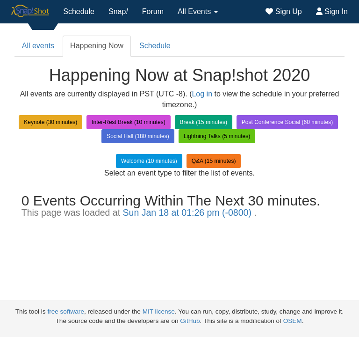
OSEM (292, 320)
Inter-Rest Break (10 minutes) (128, 122)
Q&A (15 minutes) (214, 161)
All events (38, 46)
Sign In (332, 11)
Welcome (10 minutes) (149, 161)
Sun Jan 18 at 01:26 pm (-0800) (188, 212)
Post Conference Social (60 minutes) (287, 122)
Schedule (78, 11)
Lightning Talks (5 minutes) (217, 136)
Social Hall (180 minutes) (138, 136)
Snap (118, 11)
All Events (198, 11)
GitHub (190, 320)
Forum (153, 11)
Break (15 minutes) (203, 122)
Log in (202, 94)
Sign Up (284, 11)
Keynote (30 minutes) (50, 122)
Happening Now (96, 46)
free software (65, 311)
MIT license (159, 311)
